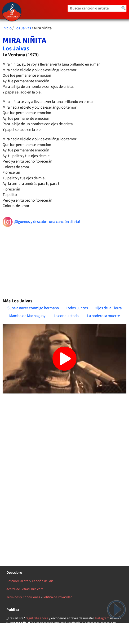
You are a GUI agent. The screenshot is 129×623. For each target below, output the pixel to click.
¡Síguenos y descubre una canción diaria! (41, 222)
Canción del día (42, 581)
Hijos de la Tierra (108, 308)
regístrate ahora (37, 618)
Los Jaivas (22, 28)
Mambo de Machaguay (27, 316)
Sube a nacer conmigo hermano (33, 308)
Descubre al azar (18, 581)
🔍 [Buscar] (123, 8)
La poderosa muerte (103, 316)
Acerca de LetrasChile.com (24, 589)
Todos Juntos (77, 308)
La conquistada (66, 316)
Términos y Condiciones (23, 597)
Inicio (7, 28)
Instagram (102, 618)
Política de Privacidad (57, 597)
